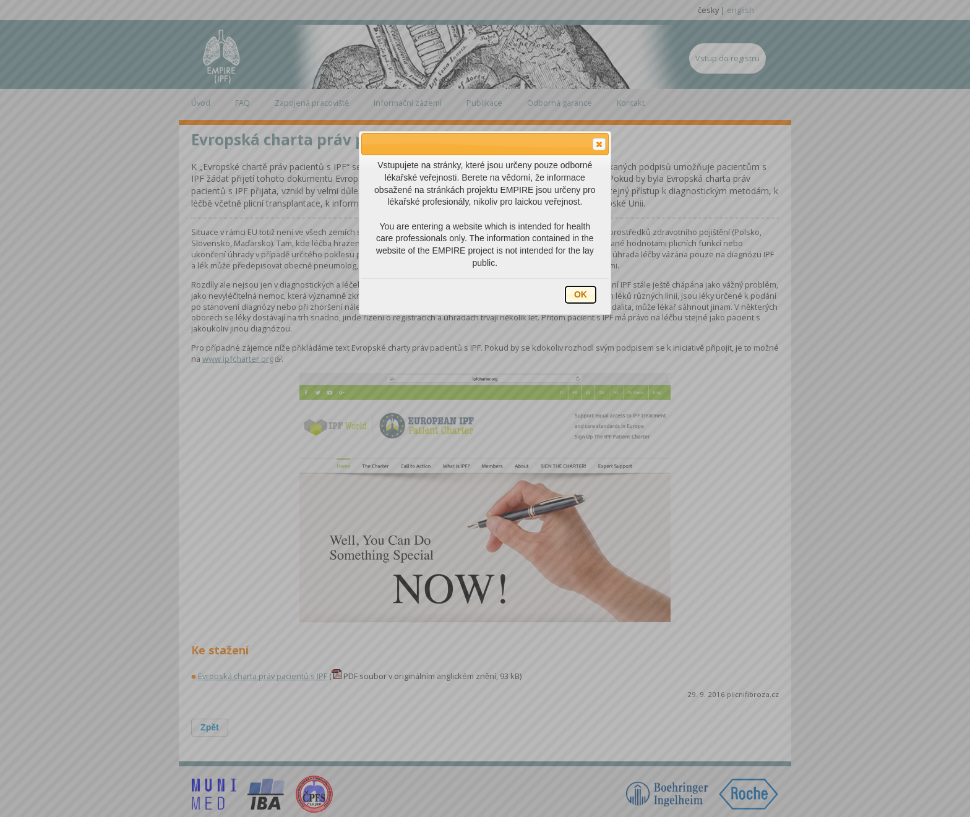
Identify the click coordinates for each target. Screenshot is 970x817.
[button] (599, 144)
